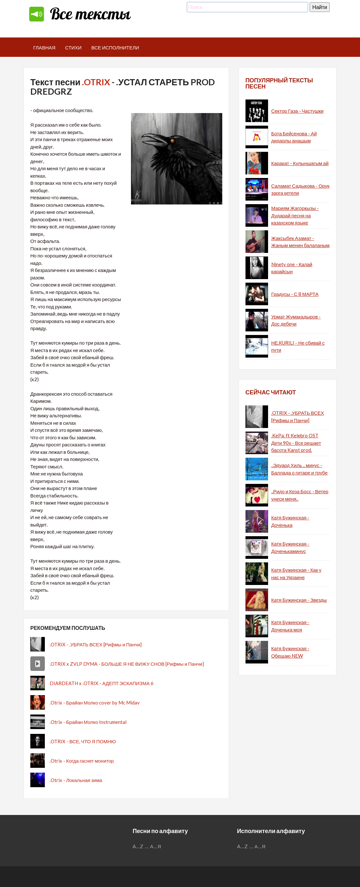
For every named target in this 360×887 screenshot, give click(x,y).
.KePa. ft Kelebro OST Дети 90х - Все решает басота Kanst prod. (296, 443)
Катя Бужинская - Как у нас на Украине (296, 573)
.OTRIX (96, 82)
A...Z (138, 846)
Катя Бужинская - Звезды (299, 600)
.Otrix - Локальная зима (76, 780)
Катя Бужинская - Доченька (290, 521)
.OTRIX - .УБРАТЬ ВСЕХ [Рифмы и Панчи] (96, 644)
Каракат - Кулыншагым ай (300, 163)
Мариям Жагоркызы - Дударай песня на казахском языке (295, 215)
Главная (44, 47)
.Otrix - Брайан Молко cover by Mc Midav (95, 702)
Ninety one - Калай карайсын (292, 268)
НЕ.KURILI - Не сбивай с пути (298, 346)
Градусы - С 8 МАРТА (295, 294)
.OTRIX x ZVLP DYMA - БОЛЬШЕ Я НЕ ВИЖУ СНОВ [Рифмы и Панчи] (127, 664)
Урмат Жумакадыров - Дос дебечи (296, 320)
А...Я (155, 846)
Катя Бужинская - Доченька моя (290, 625)
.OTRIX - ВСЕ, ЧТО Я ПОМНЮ (83, 741)
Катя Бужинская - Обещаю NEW (290, 652)
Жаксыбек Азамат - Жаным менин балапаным (300, 241)
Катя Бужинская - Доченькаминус (290, 547)
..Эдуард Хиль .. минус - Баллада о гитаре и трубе (299, 468)
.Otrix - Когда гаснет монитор (82, 761)
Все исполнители (115, 47)
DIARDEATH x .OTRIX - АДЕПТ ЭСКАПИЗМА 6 (102, 683)
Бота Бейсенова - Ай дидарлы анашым (294, 137)
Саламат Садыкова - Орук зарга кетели (300, 189)
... (147, 846)
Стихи (73, 47)
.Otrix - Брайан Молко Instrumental (88, 722)
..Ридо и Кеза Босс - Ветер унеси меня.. (299, 495)
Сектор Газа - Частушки (297, 111)
